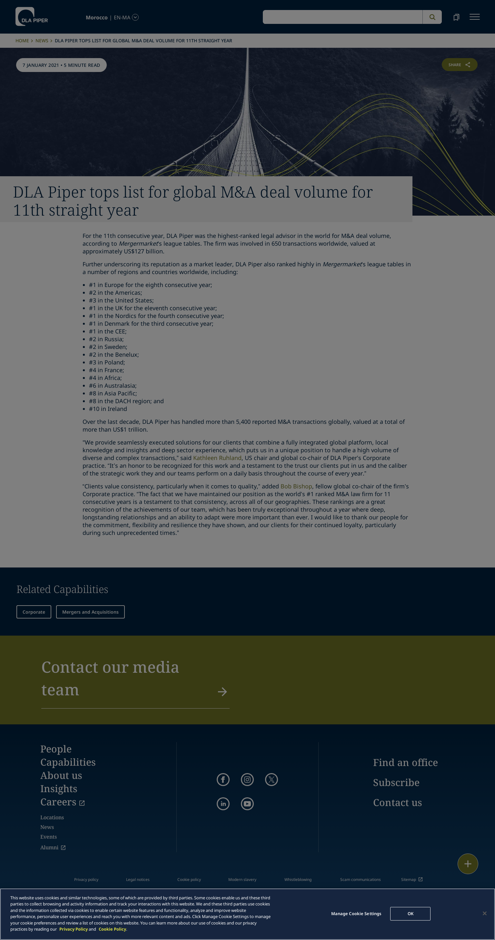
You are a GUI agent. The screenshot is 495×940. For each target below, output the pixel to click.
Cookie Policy (112, 929)
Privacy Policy (73, 929)
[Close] (485, 913)
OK (410, 913)
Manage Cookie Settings (356, 913)
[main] (247, 914)
